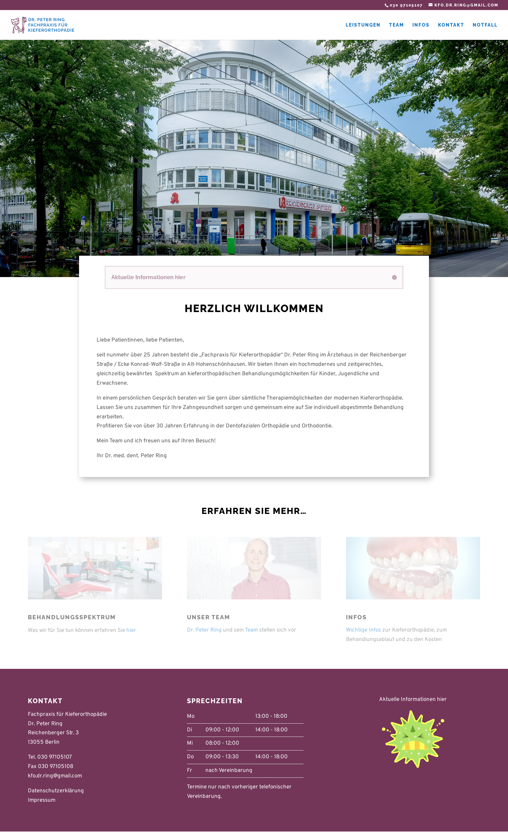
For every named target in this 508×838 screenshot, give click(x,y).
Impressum (41, 800)
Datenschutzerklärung (56, 791)
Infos (421, 25)
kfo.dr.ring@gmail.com (55, 776)
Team (396, 25)
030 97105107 (406, 5)
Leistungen (363, 25)
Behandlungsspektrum (72, 617)
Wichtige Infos (363, 630)
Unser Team (208, 617)
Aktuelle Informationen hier (413, 699)
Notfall (485, 25)
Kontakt (451, 25)
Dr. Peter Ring (204, 630)
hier (131, 630)
